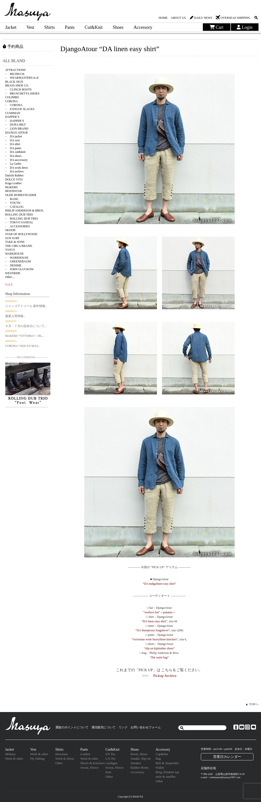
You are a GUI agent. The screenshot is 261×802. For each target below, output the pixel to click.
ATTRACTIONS (15, 70)
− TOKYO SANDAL (19, 222)
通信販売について (104, 727)
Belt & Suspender (167, 763)
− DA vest (12, 140)
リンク (123, 727)
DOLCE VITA (14, 179)
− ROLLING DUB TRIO (21, 218)
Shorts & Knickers (92, 763)
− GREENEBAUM (18, 261)
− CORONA (14, 105)
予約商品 (13, 46)
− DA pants (13, 148)
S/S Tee (111, 754)
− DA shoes (13, 156)
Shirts (49, 27)
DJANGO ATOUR (16, 132)
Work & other (14, 758)
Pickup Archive (165, 676)
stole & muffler (166, 776)
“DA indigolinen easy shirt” (159, 583)
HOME (163, 18)
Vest (30, 27)
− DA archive (14, 171)
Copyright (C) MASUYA (130, 796)
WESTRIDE (13, 273)
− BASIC (12, 199)
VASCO (10, 249)
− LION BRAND (16, 128)
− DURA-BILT (15, 124)
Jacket (11, 27)
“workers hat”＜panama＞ (159, 612)
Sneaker (136, 763)
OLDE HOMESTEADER (20, 195)
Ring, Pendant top (167, 772)
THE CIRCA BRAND (18, 246)
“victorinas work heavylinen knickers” (155, 639)
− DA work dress (16, 167)
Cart (217, 27)
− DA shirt (12, 144)
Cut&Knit (94, 27)
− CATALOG (14, 207)
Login (245, 27)
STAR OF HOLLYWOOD (21, 234)
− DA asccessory (16, 160)
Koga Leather (13, 183)
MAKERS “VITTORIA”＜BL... (24, 336)
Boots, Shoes (139, 754)
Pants (70, 27)
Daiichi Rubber (14, 175)
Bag (158, 758)
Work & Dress (64, 758)
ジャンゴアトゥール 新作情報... (26, 306)
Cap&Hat (162, 754)
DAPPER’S (12, 117)
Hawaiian (61, 754)
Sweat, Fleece (89, 767)
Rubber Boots (140, 767)
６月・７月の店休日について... (26, 326)
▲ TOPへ (251, 704)
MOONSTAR (13, 191)
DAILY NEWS (203, 18)
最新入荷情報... (15, 316)
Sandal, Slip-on (141, 758)
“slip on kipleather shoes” (159, 648)
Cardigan (112, 763)
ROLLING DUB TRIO (19, 214)
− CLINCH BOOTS (18, 89)
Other (59, 763)
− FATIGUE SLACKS (20, 109)
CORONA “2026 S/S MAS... (22, 346)
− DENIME (13, 265)
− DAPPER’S (14, 121)
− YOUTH (13, 203)
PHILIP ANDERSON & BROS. (24, 210)
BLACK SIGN (14, 81)
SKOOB (10, 230)
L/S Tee (111, 758)
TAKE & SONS (15, 242)
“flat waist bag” (159, 657)
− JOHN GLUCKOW (19, 269)
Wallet (160, 767)
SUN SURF (12, 238)
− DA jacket (13, 136)
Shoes (118, 27)
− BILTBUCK (15, 74)
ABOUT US (178, 18)
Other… (10, 277)
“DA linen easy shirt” (154, 621)
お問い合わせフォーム (146, 727)
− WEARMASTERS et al (22, 77)
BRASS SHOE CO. (17, 85)
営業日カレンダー (227, 757)
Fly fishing (37, 758)
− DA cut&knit (15, 152)
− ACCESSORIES (17, 226)
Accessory (143, 27)
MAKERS (11, 187)
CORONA (11, 101)
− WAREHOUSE (17, 257)
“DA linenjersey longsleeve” (152, 630)
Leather (85, 754)
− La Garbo (13, 163)
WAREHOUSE (14, 253)
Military (10, 754)
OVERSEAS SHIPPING (235, 18)
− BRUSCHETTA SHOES (22, 93)
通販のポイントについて (72, 727)
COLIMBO (12, 97)
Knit (108, 772)
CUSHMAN (12, 113)
